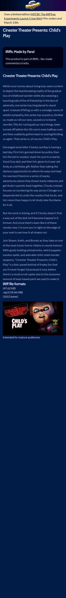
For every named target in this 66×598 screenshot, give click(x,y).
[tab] (33, 52)
